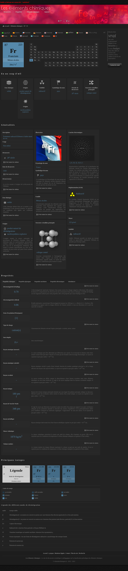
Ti (42, 52)
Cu (69, 52)
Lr (38, 60)
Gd (74, 63)
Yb (96, 63)
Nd (58, 63)
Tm (93, 63)
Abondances (71, 281)
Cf (81, 65)
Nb (46, 55)
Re (54, 57)
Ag (69, 55)
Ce (50, 63)
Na (31, 49)
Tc (54, 55)
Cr (50, 52)
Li (31, 47)
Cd (73, 55)
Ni (65, 52)
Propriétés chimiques (9, 281)
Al (77, 49)
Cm (73, 65)
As (85, 52)
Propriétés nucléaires (41, 281)
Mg (35, 49)
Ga (77, 52)
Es (85, 65)
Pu (65, 65)
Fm (89, 65)
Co (61, 52)
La (46, 63)
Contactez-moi (115, 65)
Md (93, 65)
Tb (77, 63)
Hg (74, 57)
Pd (65, 55)
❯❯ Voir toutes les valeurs (44, 188)
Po (88, 57)
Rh (61, 55)
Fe (57, 52)
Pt (65, 57)
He (96, 44)
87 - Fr (26, 26)
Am (69, 65)
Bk (77, 65)
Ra (35, 60)
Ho (85, 63)
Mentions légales (60, 553)
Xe (96, 55)
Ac (46, 65)
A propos (51, 553)
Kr (96, 52)
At (92, 57)
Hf (42, 57)
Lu (39, 57)
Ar (96, 49)
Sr (35, 55)
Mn (54, 52)
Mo (50, 55)
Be (35, 47)
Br (92, 52)
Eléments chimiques (16, 26)
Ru (58, 55)
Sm (65, 63)
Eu (69, 63)
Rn (96, 57)
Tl (77, 57)
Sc (38, 52)
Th (50, 65)
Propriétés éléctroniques (57, 281)
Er (88, 63)
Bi (84, 57)
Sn (81, 55)
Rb (31, 55)
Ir (61, 57)
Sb (85, 55)
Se (88, 52)
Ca (35, 52)
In (77, 55)
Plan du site (74, 553)
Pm (61, 63)
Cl (92, 49)
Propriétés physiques (25, 281)
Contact (68, 553)
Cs (31, 57)
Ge (81, 52)
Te (88, 55)
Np (61, 65)
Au (69, 57)
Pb (81, 57)
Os (57, 57)
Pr (53, 63)
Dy (81, 63)
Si (81, 49)
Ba (35, 57)
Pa (54, 65)
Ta (46, 57)
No (96, 65)
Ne (96, 47)
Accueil (7, 26)
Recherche (82, 553)
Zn (73, 52)
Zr (42, 55)
